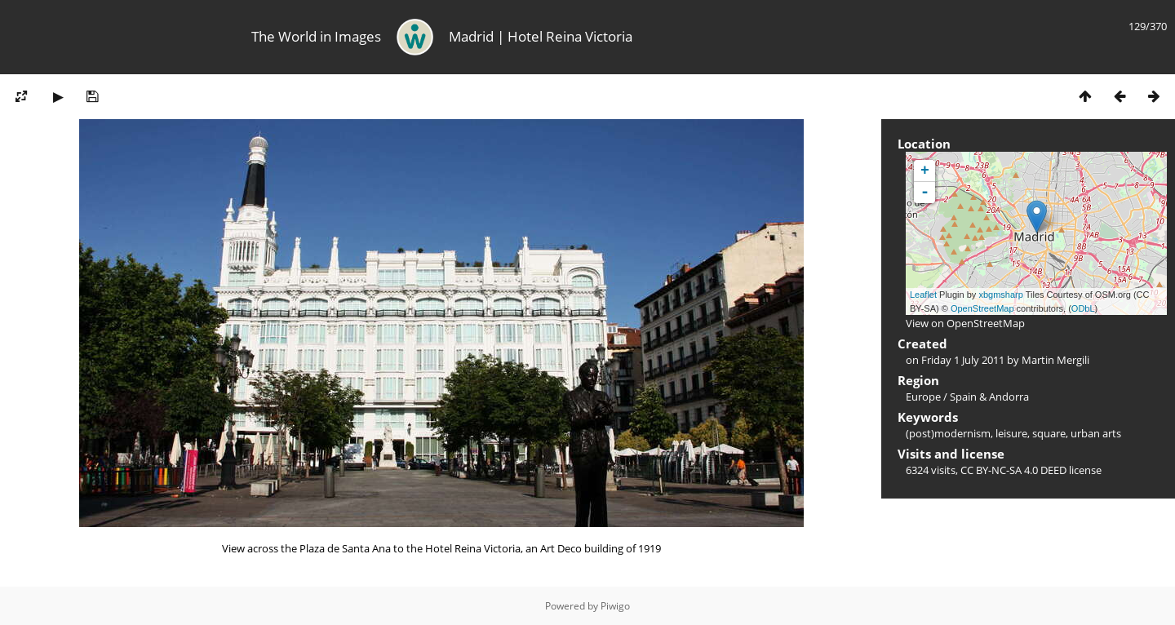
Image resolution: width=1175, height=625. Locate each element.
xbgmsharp (1000, 294)
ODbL (1083, 308)
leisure (1011, 433)
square (1049, 433)
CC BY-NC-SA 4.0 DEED (1013, 470)
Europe (923, 396)
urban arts (1096, 433)
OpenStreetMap (982, 308)
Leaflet (923, 294)
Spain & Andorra (989, 396)
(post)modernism (948, 433)
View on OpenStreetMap (965, 323)
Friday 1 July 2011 (962, 359)
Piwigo (615, 606)
